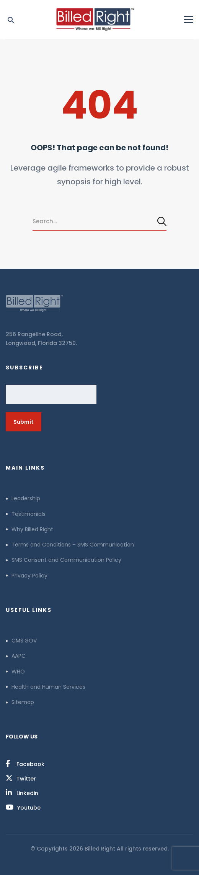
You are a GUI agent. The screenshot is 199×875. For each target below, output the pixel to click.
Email (15, 376)
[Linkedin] (22, 793)
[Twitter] (21, 778)
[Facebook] (25, 763)
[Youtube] (23, 807)
